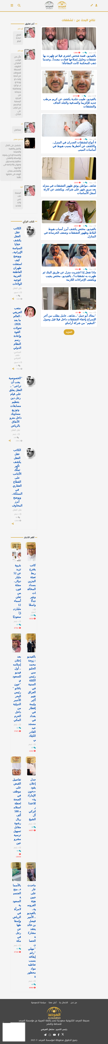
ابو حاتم (20, 50)
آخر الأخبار (31, 545)
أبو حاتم (20, 28)
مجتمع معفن (18, 139)
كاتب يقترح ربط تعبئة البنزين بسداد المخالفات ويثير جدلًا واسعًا (31, 585)
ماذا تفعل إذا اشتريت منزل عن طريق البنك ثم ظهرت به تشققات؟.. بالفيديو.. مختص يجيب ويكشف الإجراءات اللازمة (69, 293)
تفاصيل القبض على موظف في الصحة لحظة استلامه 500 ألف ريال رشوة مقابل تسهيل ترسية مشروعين (17, 811)
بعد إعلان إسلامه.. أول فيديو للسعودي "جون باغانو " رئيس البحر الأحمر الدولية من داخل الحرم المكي (17, 688)
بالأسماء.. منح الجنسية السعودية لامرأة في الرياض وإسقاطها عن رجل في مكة (17, 913)
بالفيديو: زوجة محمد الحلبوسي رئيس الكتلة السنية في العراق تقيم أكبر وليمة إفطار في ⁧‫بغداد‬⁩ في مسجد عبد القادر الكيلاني (31, 698)
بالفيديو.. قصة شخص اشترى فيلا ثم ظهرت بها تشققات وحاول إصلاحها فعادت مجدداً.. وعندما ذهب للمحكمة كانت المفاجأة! (69, 62)
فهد (21, 186)
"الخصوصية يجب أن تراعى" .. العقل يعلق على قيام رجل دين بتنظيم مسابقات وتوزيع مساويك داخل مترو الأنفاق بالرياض (15, 402)
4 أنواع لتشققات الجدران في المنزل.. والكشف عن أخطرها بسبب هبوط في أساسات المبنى (74, 155)
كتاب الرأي (28, 221)
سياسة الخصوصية (38, 1003)
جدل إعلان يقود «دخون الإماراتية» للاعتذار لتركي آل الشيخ (32, 799)
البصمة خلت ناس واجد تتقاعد (18, 199)
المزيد (69, 352)
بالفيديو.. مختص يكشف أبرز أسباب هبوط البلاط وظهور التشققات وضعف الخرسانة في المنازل (70, 247)
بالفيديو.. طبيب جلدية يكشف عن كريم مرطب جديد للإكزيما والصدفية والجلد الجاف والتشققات (69, 108)
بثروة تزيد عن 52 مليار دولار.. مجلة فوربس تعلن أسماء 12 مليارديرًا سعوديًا (17, 591)
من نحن (74, 1003)
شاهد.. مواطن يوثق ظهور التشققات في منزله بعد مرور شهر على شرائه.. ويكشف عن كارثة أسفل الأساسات (69, 201)
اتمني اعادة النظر (18, 38)
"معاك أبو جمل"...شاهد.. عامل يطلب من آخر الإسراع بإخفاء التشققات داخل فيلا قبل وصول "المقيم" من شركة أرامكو (69, 340)
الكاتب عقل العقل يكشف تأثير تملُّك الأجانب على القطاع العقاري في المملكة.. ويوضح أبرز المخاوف (17, 477)
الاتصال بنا (63, 1003)
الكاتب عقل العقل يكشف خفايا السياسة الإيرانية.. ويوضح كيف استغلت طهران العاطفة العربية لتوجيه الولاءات (17, 256)
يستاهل (17, 130)
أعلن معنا (53, 1003)
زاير (22, 123)
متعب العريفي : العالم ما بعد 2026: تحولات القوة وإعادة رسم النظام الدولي (17, 328)
